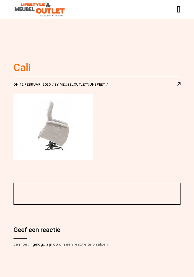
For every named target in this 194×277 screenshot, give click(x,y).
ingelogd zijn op (44, 244)
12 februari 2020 (35, 84)
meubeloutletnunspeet (82, 84)
